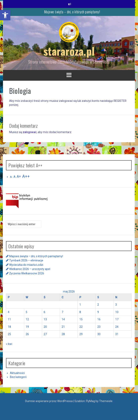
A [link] (15, 176)
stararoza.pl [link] (69, 51)
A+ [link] (19, 177)
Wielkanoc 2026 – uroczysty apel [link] (29, 269)
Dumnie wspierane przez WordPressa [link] (49, 401)
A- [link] (11, 176)
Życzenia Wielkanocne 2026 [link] (26, 273)
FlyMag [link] (90, 401)
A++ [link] (26, 176)
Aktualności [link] (17, 373)
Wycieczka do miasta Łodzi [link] (26, 264)
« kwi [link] (9, 343)
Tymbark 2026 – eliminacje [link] (26, 260)
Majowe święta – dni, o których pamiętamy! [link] (72, 11)
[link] (5, 15)
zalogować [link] (29, 132)
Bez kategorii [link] (18, 377)
